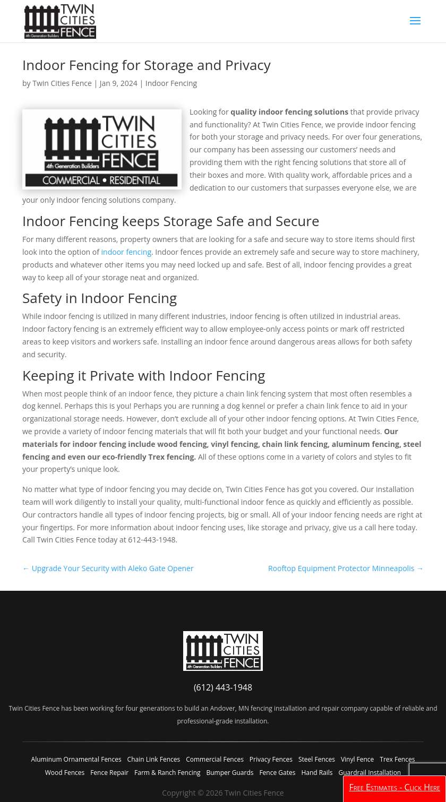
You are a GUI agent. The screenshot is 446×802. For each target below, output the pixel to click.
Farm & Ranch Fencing (167, 772)
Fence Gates (277, 772)
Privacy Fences (271, 759)
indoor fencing (126, 252)
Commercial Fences (215, 759)
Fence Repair (109, 772)
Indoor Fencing (171, 83)
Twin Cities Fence (62, 83)
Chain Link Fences (154, 759)
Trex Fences (397, 759)
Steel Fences (316, 759)
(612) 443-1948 (223, 687)
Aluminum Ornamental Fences (76, 759)
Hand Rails (316, 772)
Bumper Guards (229, 772)
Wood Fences (64, 772)
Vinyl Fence (357, 759)
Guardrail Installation (369, 772)
